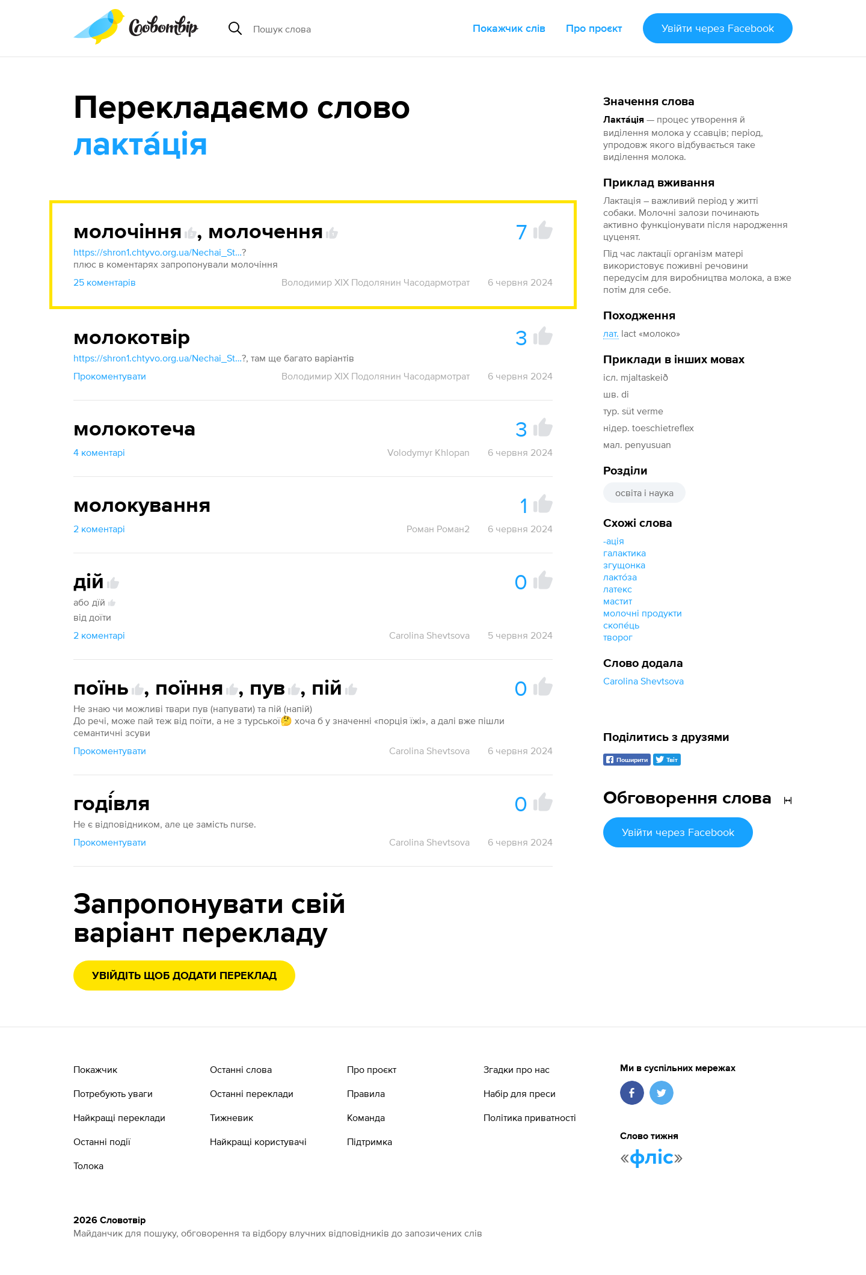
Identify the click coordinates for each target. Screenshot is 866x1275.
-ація (613, 540)
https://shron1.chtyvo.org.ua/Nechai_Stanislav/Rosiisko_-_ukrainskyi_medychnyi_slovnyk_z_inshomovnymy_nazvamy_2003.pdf (157, 252)
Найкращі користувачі (258, 1141)
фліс (652, 1158)
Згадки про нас (517, 1069)
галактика (624, 552)
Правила (366, 1093)
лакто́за (620, 576)
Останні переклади (251, 1093)
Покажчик (95, 1069)
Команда (366, 1117)
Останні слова (241, 1069)
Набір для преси (520, 1093)
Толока (88, 1165)
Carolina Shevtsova (643, 680)
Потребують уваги (113, 1093)
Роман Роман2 (438, 528)
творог (618, 636)
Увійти (718, 28)
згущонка (624, 564)
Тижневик (231, 1117)
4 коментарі (99, 452)
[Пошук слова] (345, 28)
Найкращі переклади (119, 1117)
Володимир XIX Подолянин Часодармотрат (375, 282)
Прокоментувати (109, 375)
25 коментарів (104, 282)
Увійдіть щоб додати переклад (184, 976)
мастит (617, 600)
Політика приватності (530, 1117)
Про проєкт (594, 28)
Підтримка (369, 1141)
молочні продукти (642, 612)
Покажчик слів (509, 28)
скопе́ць (621, 624)
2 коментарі (99, 528)
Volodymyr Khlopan (428, 452)
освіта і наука (644, 492)
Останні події (102, 1141)
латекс (617, 588)
